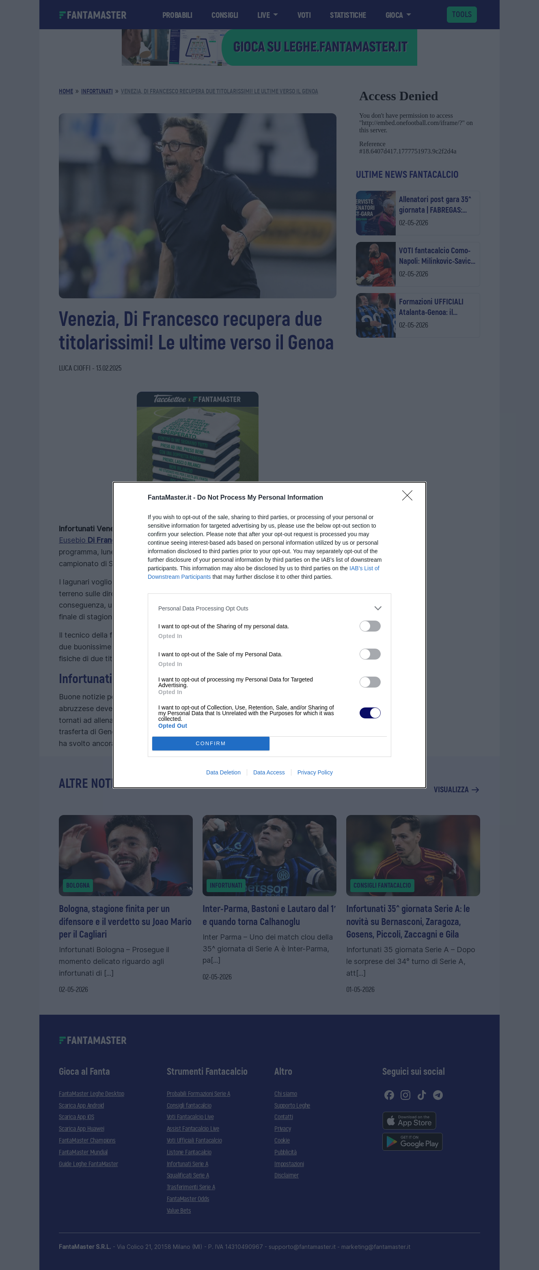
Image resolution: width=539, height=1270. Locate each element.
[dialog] (269, 635)
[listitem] (269, 608)
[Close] (410, 498)
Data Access (269, 772)
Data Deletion (223, 772)
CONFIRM (211, 744)
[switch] (370, 626)
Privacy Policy (315, 772)
